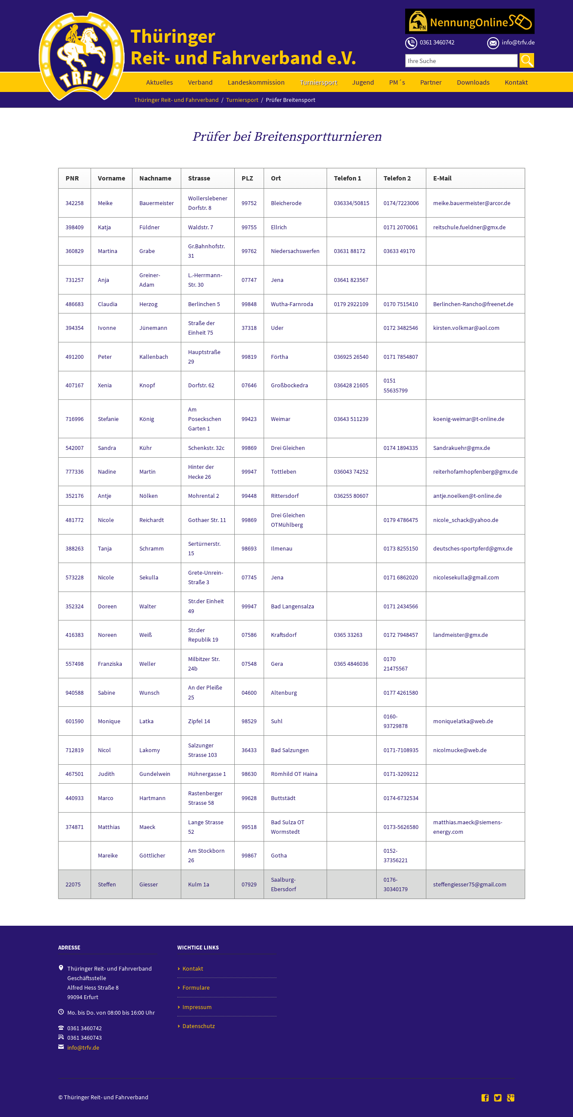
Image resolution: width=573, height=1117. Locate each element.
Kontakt (516, 82)
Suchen (527, 60)
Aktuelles (159, 82)
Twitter (498, 1098)
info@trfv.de (83, 1047)
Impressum (197, 1007)
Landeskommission (256, 82)
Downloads (473, 82)
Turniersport (318, 82)
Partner (431, 82)
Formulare (196, 987)
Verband (200, 82)
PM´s (397, 82)
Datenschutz (199, 1026)
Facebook (485, 1098)
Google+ (511, 1098)
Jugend (363, 82)
